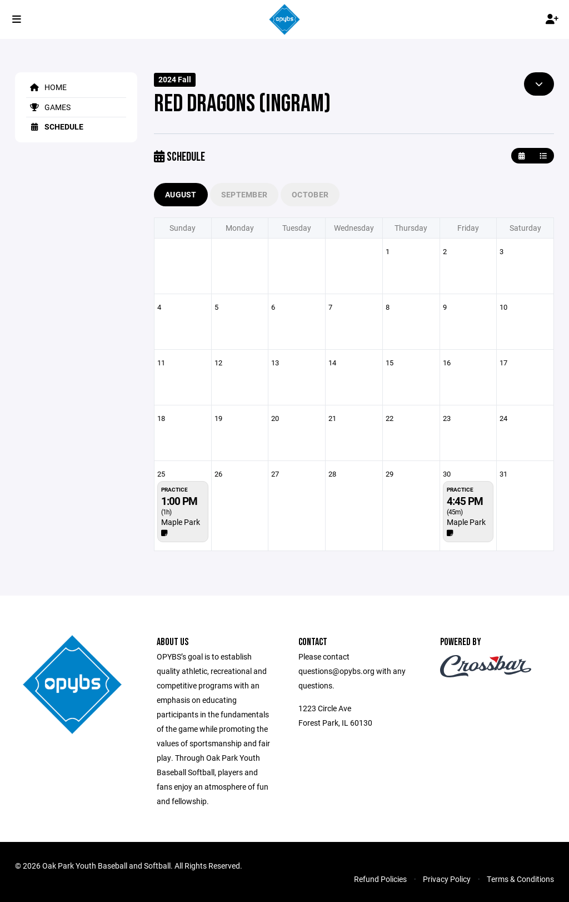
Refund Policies (380, 879)
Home (46, 87)
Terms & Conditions (520, 879)
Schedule (54, 126)
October (310, 194)
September (244, 194)
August (181, 194)
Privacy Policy (447, 879)
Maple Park (180, 522)
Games (48, 107)
